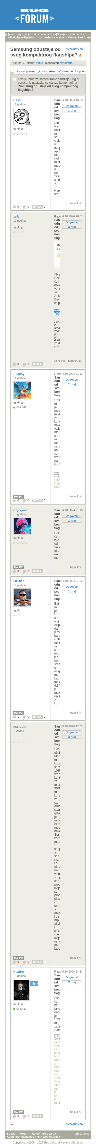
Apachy (19, 374)
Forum (23, 1133)
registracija (23, 34)
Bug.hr (11, 1133)
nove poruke (76, 34)
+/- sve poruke (26, 71)
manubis (20, 726)
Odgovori (72, 105)
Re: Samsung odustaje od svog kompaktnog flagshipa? (57, 227)
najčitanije (59, 34)
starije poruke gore (73, 71)
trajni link (75, 203)
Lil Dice (19, 581)
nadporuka (74, 360)
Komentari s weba (44, 1133)
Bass (17, 100)
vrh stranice (82, 1133)
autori (11, 37)
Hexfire (19, 972)
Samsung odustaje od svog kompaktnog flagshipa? (57, 109)
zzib (16, 216)
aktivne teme (42, 34)
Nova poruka (74, 48)
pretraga (23, 37)
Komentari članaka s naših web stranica (33, 1136)
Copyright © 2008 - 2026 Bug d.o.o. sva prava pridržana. (48, 1142)
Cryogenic (21, 510)
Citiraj (72, 110)
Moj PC (18, 496)
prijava (9, 34)
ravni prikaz (48, 71)
